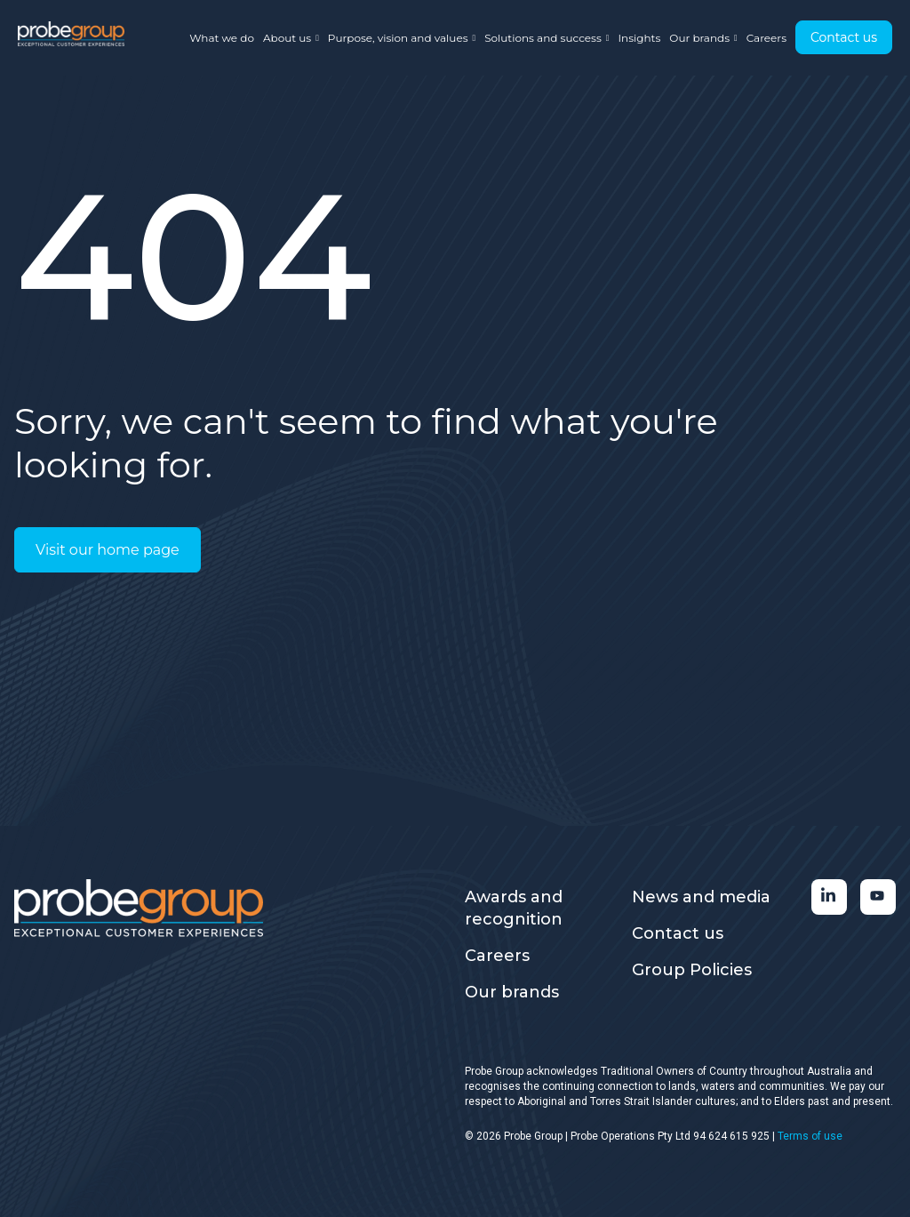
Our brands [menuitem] (512, 992)
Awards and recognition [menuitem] (514, 908)
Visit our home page (108, 549)
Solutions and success (546, 38)
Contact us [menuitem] (677, 933)
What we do (221, 37)
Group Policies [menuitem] (692, 970)
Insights (639, 37)
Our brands (703, 38)
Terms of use (810, 1136)
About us (291, 38)
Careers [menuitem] (497, 955)
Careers (766, 37)
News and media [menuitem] (701, 897)
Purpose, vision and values (401, 38)
